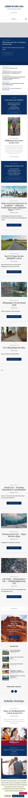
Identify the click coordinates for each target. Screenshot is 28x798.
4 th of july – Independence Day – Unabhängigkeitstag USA (14, 482)
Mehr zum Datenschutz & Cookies (10, 793)
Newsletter (14, 12)
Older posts (14, 509)
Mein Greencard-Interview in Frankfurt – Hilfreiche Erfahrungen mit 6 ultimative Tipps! (14, 206)
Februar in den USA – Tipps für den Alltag (14, 436)
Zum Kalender (14, 112)
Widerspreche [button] (23, 793)
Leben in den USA (6, 40)
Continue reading (14, 225)
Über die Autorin (5, 778)
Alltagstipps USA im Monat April (14, 303)
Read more (8, 53)
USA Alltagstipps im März (14, 347)
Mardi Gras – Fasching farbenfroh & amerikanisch (14, 389)
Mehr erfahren (14, 156)
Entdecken (14, 538)
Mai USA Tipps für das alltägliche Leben (14, 257)
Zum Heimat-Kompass (14, 178)
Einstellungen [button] (8, 796)
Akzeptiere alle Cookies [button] (18, 796)
